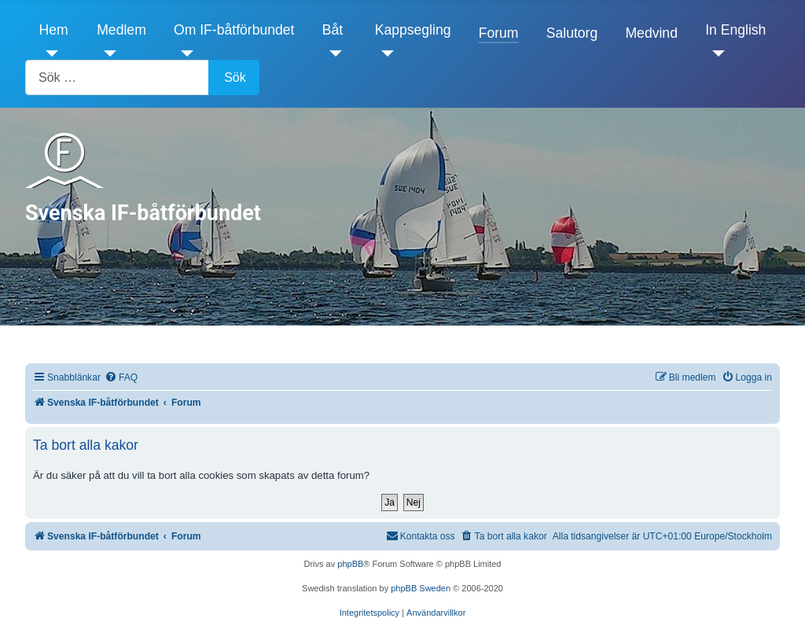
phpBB (350, 564)
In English (735, 30)
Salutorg (572, 33)
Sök (235, 77)
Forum (499, 33)
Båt (332, 30)
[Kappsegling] (385, 53)
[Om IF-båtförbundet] (183, 53)
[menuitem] (121, 377)
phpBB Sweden (420, 588)
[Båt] (332, 53)
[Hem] (49, 53)
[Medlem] (106, 53)
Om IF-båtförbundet (234, 30)
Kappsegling (413, 30)
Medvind (651, 33)
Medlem (121, 30)
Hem (53, 30)
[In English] (715, 53)
